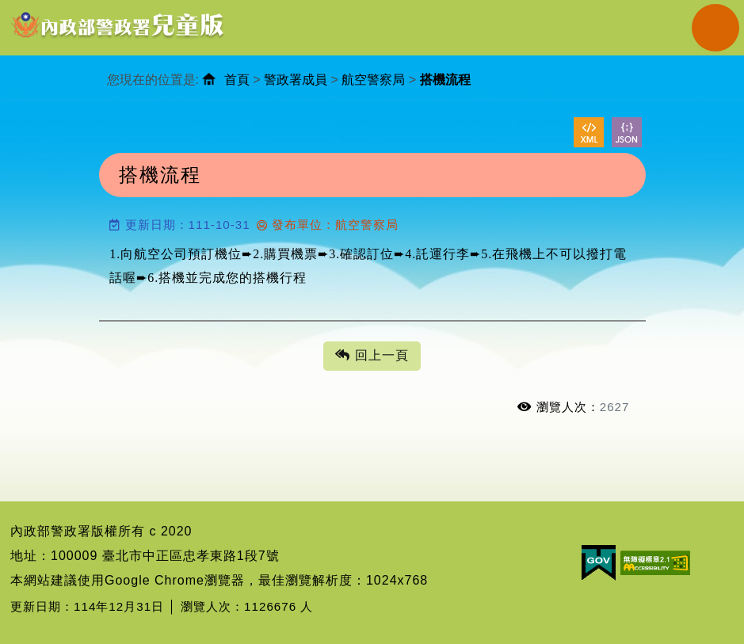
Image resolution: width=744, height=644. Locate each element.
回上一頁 (371, 356)
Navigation (715, 27)
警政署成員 (295, 79)
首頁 (237, 79)
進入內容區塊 (40, 8)
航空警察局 (373, 79)
